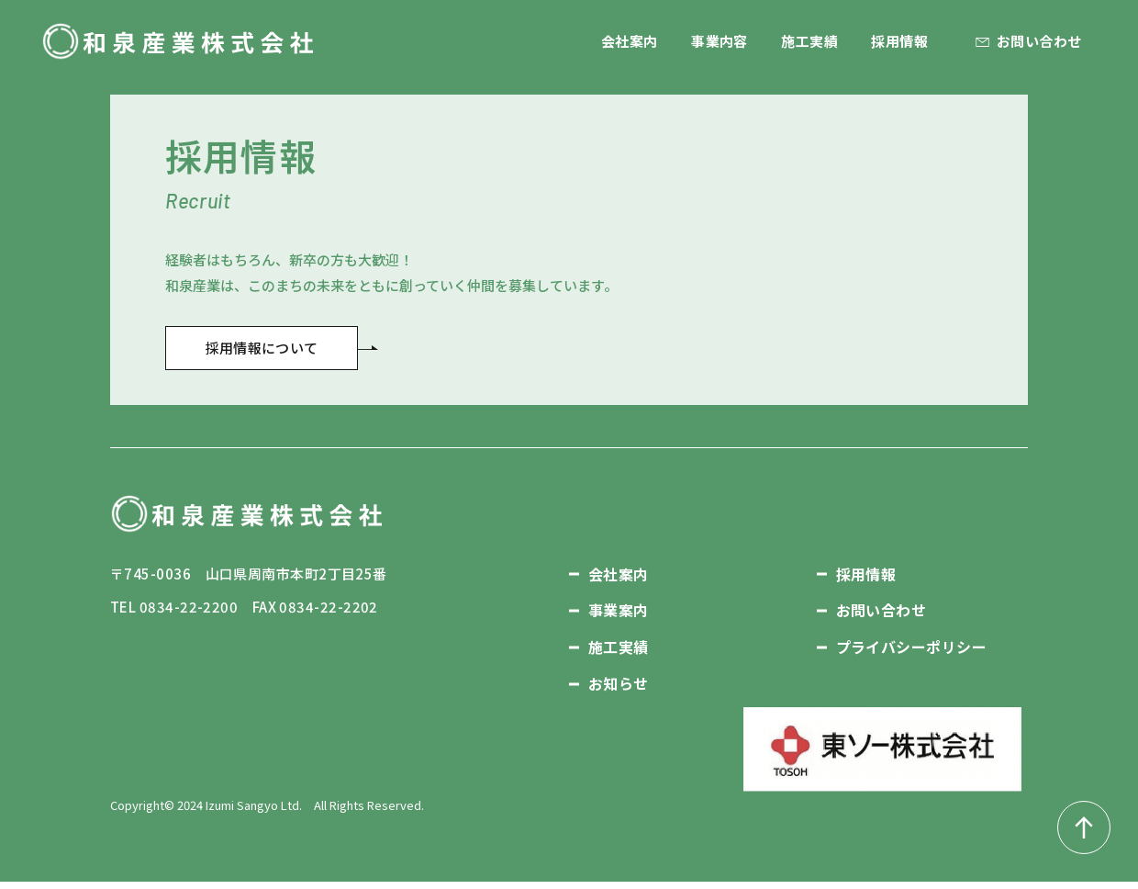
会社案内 (629, 41)
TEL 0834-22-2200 (174, 614)
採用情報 (899, 41)
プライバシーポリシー (911, 655)
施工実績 (809, 41)
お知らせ (618, 691)
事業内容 (719, 41)
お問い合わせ (1039, 41)
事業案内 (618, 618)
